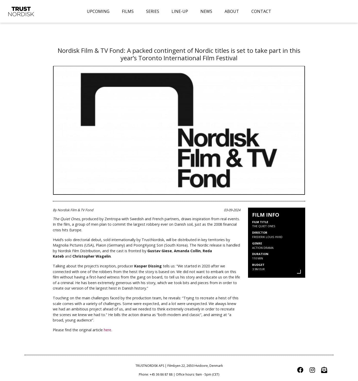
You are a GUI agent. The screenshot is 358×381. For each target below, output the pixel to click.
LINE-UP (180, 11)
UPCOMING (98, 11)
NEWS (206, 11)
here (107, 329)
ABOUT (232, 11)
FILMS (128, 11)
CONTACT (261, 11)
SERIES (152, 11)
